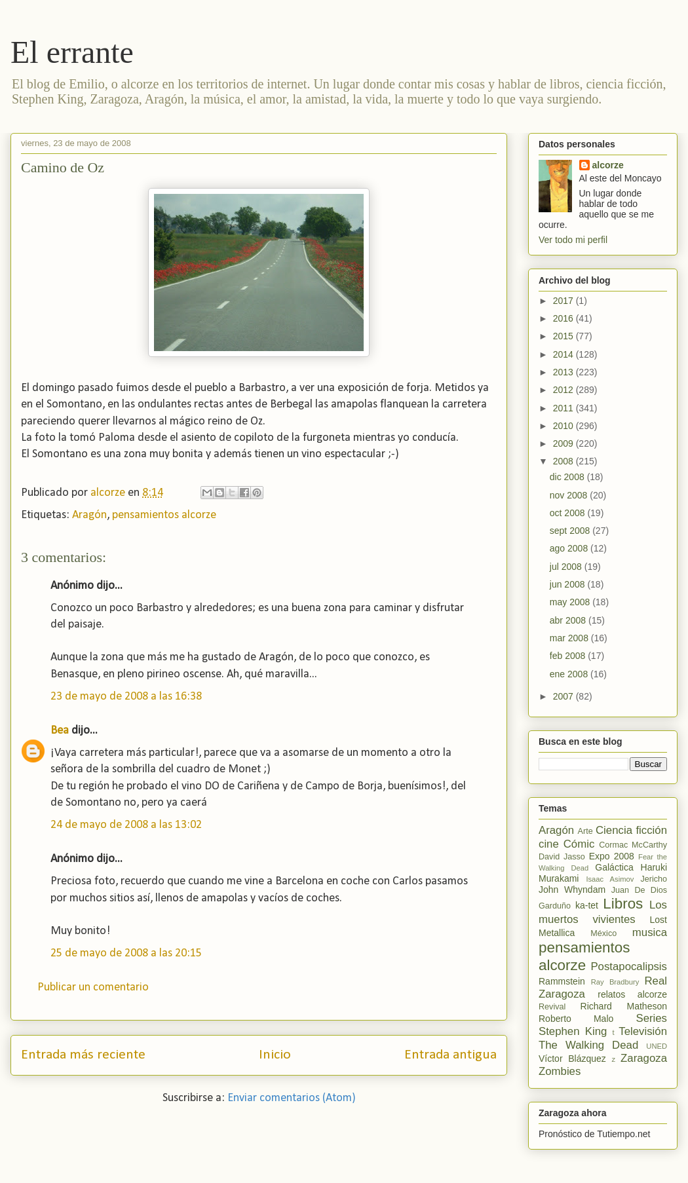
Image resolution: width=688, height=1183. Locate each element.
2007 (564, 696)
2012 (564, 390)
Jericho (653, 879)
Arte (585, 831)
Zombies (560, 1071)
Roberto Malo (576, 1018)
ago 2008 (570, 548)
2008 (564, 461)
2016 (564, 318)
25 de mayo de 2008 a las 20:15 (126, 953)
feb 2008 (569, 655)
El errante (72, 52)
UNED (656, 1046)
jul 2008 (567, 566)
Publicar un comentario (93, 987)
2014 (564, 354)
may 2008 (571, 602)
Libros (623, 903)
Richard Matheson (624, 1006)
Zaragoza (644, 1058)
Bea (59, 730)
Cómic (579, 844)
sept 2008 (571, 530)
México (603, 933)
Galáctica (614, 867)
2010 (564, 426)
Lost (658, 919)
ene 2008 (570, 674)
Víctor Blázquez (572, 1058)
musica (649, 932)
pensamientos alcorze (164, 515)
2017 (564, 300)
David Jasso (562, 856)
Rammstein (562, 981)
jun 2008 (569, 584)
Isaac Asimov (610, 879)
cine (549, 844)
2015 (564, 336)
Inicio (275, 1055)
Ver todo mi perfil (573, 240)
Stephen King (573, 1031)
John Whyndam (572, 889)
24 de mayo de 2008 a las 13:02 (126, 825)
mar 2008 (570, 638)
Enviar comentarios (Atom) (291, 1098)
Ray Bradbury (615, 982)
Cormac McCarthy (633, 845)
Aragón (89, 515)
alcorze (608, 165)
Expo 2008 (611, 856)
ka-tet (586, 905)
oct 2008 (569, 513)
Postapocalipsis (628, 966)
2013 (564, 372)
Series (651, 1018)
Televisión (643, 1031)
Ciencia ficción (631, 830)
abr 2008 (569, 620)
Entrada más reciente (83, 1055)
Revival (552, 1006)
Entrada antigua (450, 1055)
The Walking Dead (588, 1045)
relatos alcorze (632, 994)
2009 (564, 443)
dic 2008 (568, 477)
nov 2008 (570, 495)
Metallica (557, 933)
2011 (564, 408)
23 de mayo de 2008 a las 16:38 (126, 696)
